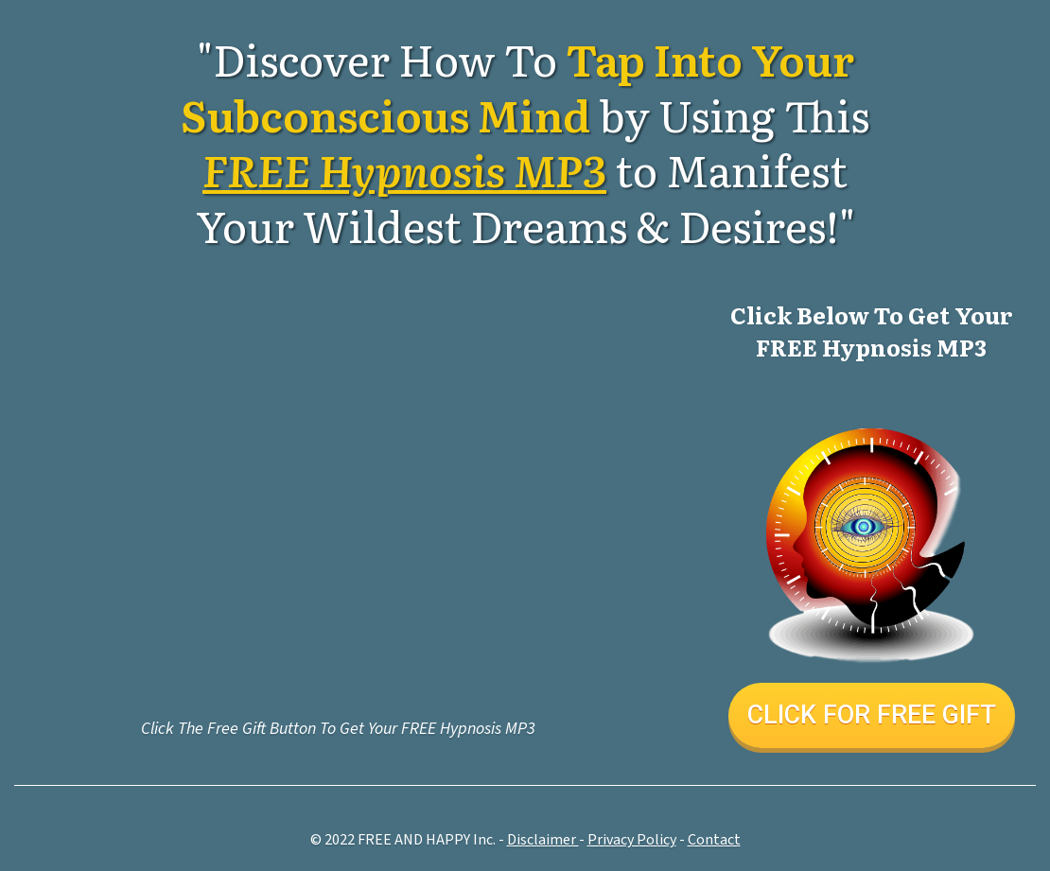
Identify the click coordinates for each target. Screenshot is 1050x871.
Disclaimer (543, 839)
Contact (714, 839)
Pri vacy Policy (631, 839)
